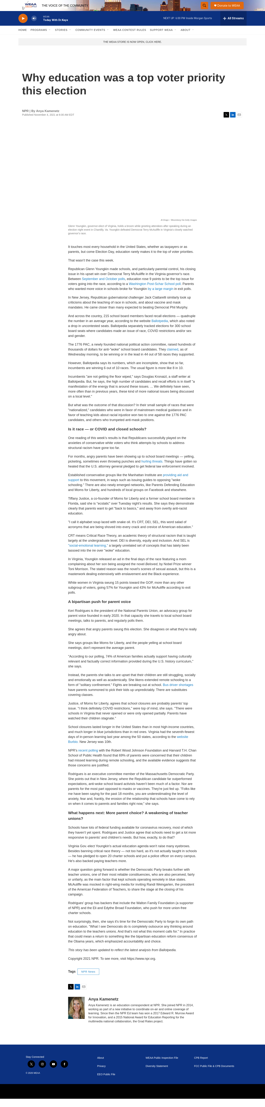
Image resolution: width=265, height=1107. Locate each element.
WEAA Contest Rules (129, 38)
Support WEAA (161, 38)
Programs (39, 38)
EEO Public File (106, 1082)
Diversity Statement (157, 1074)
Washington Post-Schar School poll (155, 292)
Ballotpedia (159, 329)
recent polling (88, 759)
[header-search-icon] (204, 9)
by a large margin (160, 297)
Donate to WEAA (230, 10)
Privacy (101, 1074)
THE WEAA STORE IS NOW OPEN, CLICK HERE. (132, 50)
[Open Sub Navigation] (49, 38)
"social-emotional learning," (88, 554)
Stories (61, 38)
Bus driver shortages (178, 693)
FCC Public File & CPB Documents (214, 1074)
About (185, 38)
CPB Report (201, 1066)
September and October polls (103, 287)
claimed (172, 358)
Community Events (90, 38)
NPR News (88, 979)
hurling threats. (152, 470)
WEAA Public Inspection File (162, 1066)
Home (22, 38)
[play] (23, 27)
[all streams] (233, 26)
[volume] (34, 27)
